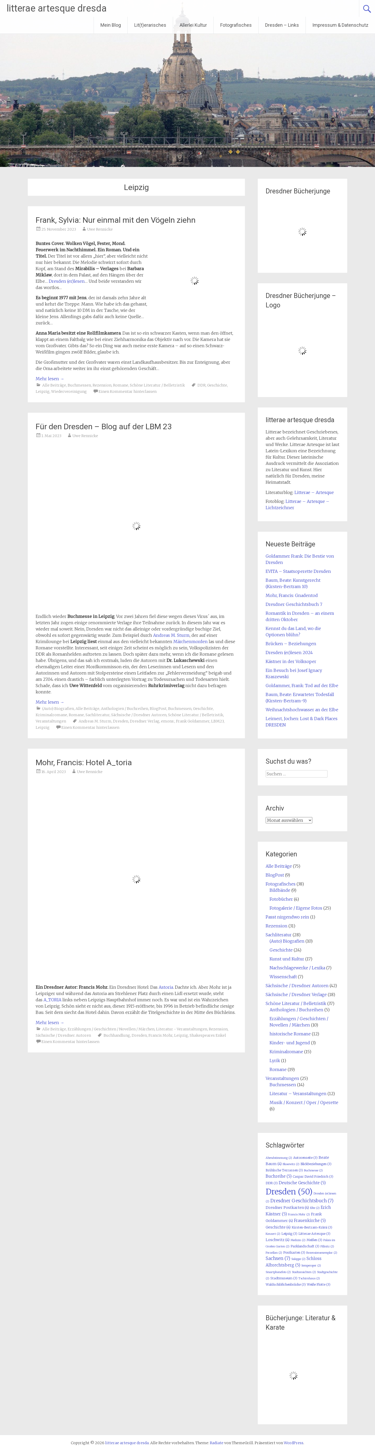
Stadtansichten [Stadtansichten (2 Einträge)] (304, 1272)
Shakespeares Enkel (208, 1035)
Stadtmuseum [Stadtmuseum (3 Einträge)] (283, 1278)
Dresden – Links (282, 25)
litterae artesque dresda (57, 8)
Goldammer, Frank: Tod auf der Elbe (302, 685)
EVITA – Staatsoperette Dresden (298, 571)
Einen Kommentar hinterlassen (128, 391)
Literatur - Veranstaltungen (181, 1029)
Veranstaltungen (51, 721)
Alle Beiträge (54, 385)
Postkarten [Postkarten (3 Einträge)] (294, 1252)
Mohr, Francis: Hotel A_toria (84, 762)
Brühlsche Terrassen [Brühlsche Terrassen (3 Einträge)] (284, 1170)
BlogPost (158, 708)
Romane (120, 385)
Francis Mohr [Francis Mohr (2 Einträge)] (299, 1214)
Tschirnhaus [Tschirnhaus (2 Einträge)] (309, 1278)
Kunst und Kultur (287, 958)
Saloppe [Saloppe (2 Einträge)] (298, 1259)
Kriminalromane (51, 715)
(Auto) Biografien (58, 708)
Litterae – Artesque (314, 492)
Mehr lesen (50, 378)
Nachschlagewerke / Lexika (297, 967)
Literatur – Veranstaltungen (298, 1093)
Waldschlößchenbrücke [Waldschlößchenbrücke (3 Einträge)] (286, 1284)
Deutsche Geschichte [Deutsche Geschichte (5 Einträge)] (302, 1182)
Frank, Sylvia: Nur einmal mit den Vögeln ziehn (116, 220)
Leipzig (43, 391)
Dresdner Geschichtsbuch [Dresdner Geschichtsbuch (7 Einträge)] (302, 1201)
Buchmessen (79, 385)
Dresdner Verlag (144, 721)
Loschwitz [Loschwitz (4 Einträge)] (278, 1239)
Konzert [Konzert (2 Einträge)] (273, 1234)
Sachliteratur (97, 715)
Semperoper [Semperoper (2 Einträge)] (311, 1265)
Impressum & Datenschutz (340, 25)
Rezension (102, 385)
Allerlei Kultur (193, 25)
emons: (167, 721)
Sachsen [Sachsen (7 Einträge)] (278, 1258)
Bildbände (280, 890)
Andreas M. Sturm (171, 635)
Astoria (166, 987)
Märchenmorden (190, 641)
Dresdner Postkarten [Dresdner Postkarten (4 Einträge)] (287, 1207)
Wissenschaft (283, 976)
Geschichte (217, 385)
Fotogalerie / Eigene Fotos (296, 908)
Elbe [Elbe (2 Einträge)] (315, 1208)
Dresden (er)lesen (67, 281)
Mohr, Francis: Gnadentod (292, 595)
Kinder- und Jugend (290, 1042)
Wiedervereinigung (69, 391)
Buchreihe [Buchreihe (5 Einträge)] (279, 1176)
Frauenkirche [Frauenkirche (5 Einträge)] (310, 1220)
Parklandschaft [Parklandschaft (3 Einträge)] (305, 1246)
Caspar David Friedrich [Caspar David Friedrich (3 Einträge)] (313, 1176)
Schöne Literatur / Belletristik (157, 385)
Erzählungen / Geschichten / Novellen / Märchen (111, 1029)
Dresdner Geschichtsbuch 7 (294, 604)
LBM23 (217, 721)
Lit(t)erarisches (150, 25)
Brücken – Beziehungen (291, 643)
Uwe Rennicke (100, 229)
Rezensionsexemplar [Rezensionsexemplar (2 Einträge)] (321, 1252)
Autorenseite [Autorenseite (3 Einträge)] (305, 1158)
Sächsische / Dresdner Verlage (296, 994)
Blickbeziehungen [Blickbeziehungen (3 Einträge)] (316, 1164)
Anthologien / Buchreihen (124, 708)
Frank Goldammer (193, 721)
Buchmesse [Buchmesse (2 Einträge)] (313, 1170)
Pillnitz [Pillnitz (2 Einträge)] (327, 1246)
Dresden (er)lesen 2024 (289, 652)
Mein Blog (110, 25)
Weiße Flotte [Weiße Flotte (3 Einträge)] (318, 1284)
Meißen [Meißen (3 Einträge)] (314, 1240)
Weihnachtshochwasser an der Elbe (302, 709)
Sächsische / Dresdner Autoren (139, 715)
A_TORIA (52, 999)
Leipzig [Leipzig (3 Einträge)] (289, 1234)
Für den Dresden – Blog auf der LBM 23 (104, 426)
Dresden (120, 721)
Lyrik (275, 1060)
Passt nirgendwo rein (287, 917)
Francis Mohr (160, 1035)
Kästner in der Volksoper (291, 661)
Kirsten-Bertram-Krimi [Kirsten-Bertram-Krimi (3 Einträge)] (312, 1227)
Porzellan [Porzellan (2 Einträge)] (274, 1252)
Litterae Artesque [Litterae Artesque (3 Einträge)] (314, 1234)
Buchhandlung (117, 1035)
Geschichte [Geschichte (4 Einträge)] (278, 1227)
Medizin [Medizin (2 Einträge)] (298, 1240)
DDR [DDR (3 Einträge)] (272, 1183)
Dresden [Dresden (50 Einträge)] (289, 1192)
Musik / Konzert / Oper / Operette (304, 1102)
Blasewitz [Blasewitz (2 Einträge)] (291, 1164)
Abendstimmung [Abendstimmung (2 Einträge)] (279, 1158)
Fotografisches (236, 25)
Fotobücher (281, 899)
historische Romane (290, 1033)
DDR (201, 385)
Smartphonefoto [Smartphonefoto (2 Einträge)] (278, 1272)
